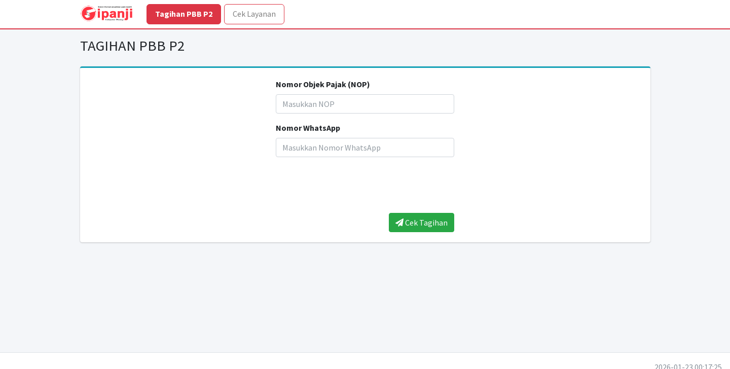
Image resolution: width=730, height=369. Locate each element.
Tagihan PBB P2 (183, 14)
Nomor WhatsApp (308, 128)
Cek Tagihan (421, 222)
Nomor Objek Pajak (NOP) (323, 84)
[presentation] (365, 185)
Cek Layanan (254, 14)
